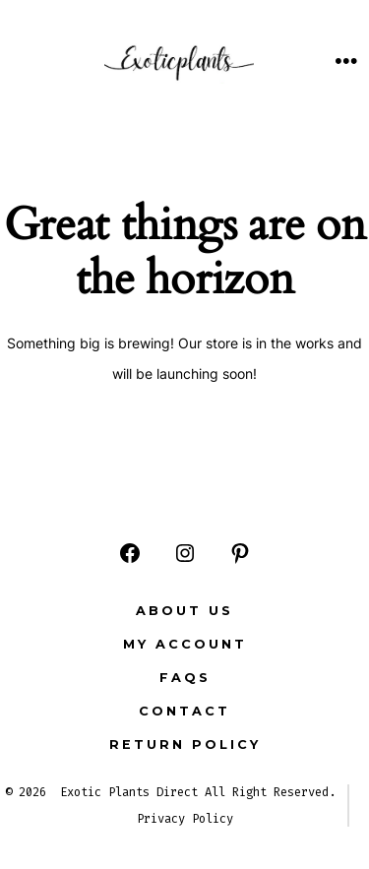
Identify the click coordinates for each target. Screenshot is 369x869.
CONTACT (184, 711)
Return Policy (185, 744)
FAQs (185, 677)
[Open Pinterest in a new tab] (240, 553)
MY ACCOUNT (185, 644)
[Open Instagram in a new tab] (185, 553)
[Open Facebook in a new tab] (130, 553)
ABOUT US (184, 610)
